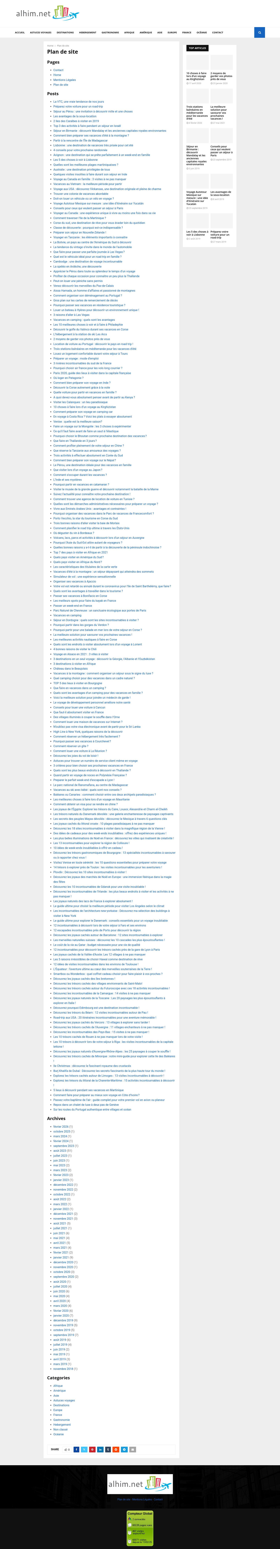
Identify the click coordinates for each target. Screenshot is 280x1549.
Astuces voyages (40, 32)
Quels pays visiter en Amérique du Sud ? (78, 557)
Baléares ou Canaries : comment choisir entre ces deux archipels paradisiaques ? (104, 794)
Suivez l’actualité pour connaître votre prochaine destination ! (91, 494)
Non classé (60, 1429)
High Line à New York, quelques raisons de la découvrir (88, 731)
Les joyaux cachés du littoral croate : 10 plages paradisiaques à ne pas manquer (103, 823)
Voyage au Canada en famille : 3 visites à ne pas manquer (89, 179)
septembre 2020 (63, 1276)
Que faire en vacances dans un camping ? (79, 688)
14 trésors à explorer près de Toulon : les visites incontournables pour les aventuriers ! (107, 867)
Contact (217, 32)
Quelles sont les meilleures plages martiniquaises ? (85, 164)
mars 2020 (60, 1305)
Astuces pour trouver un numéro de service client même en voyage (95, 760)
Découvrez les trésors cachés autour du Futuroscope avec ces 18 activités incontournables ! (111, 988)
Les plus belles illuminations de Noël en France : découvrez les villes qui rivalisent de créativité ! (113, 838)
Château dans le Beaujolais (70, 668)
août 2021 (59, 1223)
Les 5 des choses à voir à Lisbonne (75, 159)
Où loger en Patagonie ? (68, 378)
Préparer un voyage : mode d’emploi (76, 358)
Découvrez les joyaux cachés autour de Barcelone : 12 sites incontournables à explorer (107, 935)
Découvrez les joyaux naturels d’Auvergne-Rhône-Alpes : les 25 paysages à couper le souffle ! (112, 1051)
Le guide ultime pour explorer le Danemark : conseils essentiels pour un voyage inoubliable (110, 920)
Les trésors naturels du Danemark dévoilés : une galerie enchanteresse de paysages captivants (113, 814)
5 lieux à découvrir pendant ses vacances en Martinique (88, 1090)
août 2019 (59, 1340)
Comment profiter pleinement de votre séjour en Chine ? (88, 445)
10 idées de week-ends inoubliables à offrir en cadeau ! (88, 848)
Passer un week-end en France (72, 605)
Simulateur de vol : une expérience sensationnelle (84, 576)
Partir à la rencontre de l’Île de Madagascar (80, 140)
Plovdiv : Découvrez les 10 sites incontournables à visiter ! (89, 872)
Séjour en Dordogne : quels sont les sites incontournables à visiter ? (96, 620)
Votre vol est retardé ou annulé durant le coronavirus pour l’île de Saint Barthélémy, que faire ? (112, 586)
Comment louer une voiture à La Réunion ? (80, 751)
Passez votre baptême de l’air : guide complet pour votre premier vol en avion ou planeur (109, 1100)
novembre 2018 (63, 1369)
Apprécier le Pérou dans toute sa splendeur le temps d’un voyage (94, 271)
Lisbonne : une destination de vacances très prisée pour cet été (93, 145)
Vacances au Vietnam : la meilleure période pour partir (87, 184)
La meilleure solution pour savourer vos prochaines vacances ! (92, 634)
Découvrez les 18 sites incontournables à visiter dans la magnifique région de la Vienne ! (109, 828)
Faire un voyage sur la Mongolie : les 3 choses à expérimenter (92, 426)
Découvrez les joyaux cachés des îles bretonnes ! (84, 978)
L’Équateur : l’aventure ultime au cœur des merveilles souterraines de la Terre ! (102, 969)
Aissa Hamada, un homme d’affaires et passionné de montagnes (94, 290)
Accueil (20, 32)
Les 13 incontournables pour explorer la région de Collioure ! (91, 843)
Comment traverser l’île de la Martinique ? (79, 218)
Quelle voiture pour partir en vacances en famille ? (84, 392)
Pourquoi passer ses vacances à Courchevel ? (82, 741)
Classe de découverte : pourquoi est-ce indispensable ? (88, 227)
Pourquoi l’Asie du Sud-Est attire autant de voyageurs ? (87, 542)
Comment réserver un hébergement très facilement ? (86, 736)
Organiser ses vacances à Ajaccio (74, 581)
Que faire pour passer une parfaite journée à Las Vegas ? (89, 252)
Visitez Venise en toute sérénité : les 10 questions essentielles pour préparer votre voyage (109, 862)
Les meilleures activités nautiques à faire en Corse (85, 639)
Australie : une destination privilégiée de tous (81, 169)
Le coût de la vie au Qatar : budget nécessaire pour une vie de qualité (96, 945)
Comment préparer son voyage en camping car (83, 411)
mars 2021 (60, 1247)
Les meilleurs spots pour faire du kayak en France (84, 600)
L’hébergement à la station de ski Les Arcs (80, 334)
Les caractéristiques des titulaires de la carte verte (85, 567)
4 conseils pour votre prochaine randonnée (80, 150)
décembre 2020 (63, 1262)
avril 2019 (59, 1359)
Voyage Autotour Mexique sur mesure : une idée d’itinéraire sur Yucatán (98, 203)
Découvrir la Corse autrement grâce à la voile (81, 387)
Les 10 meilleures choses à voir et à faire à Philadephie (88, 324)
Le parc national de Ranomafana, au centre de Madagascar (90, 785)
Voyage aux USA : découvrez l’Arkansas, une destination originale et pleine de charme (107, 189)
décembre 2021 (63, 1214)
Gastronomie (110, 32)
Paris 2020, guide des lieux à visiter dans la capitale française (92, 373)
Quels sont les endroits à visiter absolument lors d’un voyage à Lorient (97, 644)
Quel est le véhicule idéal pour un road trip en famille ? (87, 256)
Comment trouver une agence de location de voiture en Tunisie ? (93, 499)
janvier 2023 (61, 1180)
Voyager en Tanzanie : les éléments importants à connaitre (90, 237)
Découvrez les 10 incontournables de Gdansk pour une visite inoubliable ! (99, 886)
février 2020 (61, 1310)
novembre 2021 (63, 1218)
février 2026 (61, 1126)
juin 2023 (59, 1160)
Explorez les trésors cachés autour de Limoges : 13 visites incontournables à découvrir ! (108, 1075)
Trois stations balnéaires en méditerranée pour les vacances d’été (94, 349)
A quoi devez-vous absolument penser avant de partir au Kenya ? (94, 397)
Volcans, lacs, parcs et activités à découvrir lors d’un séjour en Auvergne (98, 538)
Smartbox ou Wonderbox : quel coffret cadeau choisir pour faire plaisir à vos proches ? (107, 974)
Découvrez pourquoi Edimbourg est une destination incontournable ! (96, 1007)
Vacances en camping (67, 615)
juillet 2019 (60, 1344)
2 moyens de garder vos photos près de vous (81, 339)
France (186, 32)
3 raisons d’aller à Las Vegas (71, 315)
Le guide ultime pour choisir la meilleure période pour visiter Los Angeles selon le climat (108, 906)
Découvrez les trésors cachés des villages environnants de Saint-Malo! (97, 983)
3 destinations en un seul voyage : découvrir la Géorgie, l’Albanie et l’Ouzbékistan (104, 659)
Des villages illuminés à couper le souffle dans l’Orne (86, 717)
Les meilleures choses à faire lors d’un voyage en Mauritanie (91, 799)
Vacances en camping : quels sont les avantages (84, 320)
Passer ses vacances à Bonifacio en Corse (80, 596)
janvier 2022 (61, 1209)
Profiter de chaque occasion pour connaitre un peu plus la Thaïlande (96, 276)
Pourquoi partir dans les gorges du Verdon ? (81, 625)
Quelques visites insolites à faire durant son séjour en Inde (90, 174)
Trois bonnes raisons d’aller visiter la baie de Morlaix (86, 523)
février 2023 (61, 1175)
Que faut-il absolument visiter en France (78, 712)
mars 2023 (60, 1170)
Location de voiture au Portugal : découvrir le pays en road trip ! (93, 344)
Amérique (146, 32)
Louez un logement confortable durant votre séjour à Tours (90, 353)
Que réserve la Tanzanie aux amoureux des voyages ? (87, 450)
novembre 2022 (63, 1189)
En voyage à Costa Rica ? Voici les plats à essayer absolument (92, 416)
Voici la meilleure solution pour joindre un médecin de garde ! (92, 697)
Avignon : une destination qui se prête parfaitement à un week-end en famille (101, 155)
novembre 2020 (63, 1267)
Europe (172, 32)
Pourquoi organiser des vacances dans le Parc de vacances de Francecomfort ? (103, 513)
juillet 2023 (60, 1155)
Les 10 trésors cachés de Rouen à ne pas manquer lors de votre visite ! (98, 1037)
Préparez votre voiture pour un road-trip (78, 106)
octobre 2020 (61, 1272)
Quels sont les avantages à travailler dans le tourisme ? (88, 591)
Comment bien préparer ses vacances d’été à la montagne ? (91, 135)
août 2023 (59, 1150)
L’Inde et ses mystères (67, 479)
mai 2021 (59, 1238)
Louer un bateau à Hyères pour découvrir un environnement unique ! (96, 310)
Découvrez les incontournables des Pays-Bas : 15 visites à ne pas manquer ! (101, 1032)
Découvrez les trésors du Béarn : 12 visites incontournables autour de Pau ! (100, 1012)
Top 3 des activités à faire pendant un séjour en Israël (87, 126)
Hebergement (87, 32)
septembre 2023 (63, 1146)
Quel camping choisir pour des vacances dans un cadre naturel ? (94, 678)
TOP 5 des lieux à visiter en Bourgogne (77, 683)
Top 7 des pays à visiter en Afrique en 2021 (80, 552)
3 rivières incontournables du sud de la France (82, 363)
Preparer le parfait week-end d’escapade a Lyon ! (83, 780)
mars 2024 (60, 1136)
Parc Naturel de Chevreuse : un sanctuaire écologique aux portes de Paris (99, 610)
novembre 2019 (63, 1325)
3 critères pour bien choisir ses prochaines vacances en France (93, 765)
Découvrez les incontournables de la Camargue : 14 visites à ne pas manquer (102, 993)
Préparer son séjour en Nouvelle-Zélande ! (79, 232)
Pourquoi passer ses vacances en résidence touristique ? (89, 305)
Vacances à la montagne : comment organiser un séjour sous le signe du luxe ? (103, 673)
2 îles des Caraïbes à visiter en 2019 (76, 121)
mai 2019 (59, 1354)
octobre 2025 (61, 1131)
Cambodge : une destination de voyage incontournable (87, 261)
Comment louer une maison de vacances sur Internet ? (87, 722)
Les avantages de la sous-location (74, 116)
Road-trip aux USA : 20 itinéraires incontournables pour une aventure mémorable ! (104, 1017)
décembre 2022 (63, 1184)
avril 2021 (59, 1243)
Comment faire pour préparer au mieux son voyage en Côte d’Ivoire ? (96, 1095)
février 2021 (61, 1252)
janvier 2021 (61, 1257)
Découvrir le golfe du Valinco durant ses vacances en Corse (90, 329)
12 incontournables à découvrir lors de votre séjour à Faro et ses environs (99, 925)
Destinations (65, 32)
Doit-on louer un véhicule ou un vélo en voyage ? (83, 198)
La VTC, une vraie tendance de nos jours (78, 101)
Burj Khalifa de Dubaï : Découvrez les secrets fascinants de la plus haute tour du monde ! (109, 1071)
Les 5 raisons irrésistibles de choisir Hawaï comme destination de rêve (97, 959)
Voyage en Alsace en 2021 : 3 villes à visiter (80, 654)
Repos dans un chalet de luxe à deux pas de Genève (86, 1104)
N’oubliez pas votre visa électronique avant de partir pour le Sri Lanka (97, 726)
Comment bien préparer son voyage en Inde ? (82, 382)
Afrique (129, 32)
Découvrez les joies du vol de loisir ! (75, 755)
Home (57, 75)
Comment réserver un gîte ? (70, 746)
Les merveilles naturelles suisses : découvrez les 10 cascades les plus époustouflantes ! (109, 940)
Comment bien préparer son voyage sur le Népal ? (84, 460)
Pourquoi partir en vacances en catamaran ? (81, 484)
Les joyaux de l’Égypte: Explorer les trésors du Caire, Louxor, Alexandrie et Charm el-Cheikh (110, 809)
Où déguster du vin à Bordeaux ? (73, 533)
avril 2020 (59, 1301)
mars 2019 (60, 1364)
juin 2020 (59, 1291)
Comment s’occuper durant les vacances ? (80, 475)
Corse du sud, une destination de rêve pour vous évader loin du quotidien (99, 223)
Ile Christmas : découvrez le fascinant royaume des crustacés (92, 1066)
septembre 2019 (63, 1335)
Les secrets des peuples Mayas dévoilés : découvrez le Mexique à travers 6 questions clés (110, 819)
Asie (159, 32)
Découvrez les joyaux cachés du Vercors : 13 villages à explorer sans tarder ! (101, 1022)
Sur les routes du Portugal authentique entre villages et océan (92, 1109)
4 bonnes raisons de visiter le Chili (74, 649)
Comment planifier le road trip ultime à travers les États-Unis (91, 528)
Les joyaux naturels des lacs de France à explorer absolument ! (93, 901)
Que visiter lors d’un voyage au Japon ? (77, 470)
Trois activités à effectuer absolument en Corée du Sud (88, 455)
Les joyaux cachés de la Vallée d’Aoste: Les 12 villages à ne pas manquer (99, 954)
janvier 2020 (61, 1315)
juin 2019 (59, 1349)
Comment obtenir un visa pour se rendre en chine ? (85, 804)
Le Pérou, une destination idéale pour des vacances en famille (92, 465)
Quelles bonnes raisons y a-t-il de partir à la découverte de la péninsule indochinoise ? (107, 547)
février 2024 (61, 1141)
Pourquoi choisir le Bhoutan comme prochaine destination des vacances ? (100, 436)
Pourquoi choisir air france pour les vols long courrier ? (87, 368)
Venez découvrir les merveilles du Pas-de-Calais (83, 285)
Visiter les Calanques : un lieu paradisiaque (80, 402)
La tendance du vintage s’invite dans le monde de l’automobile (92, 247)
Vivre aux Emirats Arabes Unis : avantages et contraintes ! (89, 508)
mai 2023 (59, 1165)
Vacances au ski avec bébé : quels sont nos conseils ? (87, 790)
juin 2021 (59, 1233)
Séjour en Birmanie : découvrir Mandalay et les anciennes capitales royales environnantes (109, 130)
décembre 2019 (63, 1320)
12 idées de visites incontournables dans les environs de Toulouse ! (95, 964)
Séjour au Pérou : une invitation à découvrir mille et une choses (93, 111)
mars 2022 (60, 1204)
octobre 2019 (61, 1330)
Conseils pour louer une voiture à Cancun (79, 707)
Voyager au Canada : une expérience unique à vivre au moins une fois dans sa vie (104, 213)
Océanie (202, 32)
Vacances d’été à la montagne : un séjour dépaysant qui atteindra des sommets (103, 571)
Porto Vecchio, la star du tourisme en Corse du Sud (85, 518)
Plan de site (60, 84)
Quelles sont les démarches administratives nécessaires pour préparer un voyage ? (105, 504)
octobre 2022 (61, 1194)
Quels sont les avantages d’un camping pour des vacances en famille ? (98, 693)
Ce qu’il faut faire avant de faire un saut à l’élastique (86, 431)
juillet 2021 (60, 1228)
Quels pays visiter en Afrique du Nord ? (77, 562)
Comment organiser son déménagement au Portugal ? (87, 295)
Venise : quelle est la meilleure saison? (77, 421)
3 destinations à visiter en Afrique (74, 664)
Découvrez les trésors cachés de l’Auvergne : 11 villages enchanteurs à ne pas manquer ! (109, 1027)
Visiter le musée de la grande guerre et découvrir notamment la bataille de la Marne (106, 489)
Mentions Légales (64, 80)
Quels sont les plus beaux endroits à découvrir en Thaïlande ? (92, 770)
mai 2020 (59, 1296)
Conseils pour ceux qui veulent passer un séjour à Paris (88, 208)
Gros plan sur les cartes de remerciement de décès (85, 300)
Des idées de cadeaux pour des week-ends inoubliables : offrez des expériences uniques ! (109, 833)
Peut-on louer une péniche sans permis (78, 281)
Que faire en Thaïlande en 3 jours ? (75, 441)
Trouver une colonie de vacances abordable (80, 194)
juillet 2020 (60, 1286)
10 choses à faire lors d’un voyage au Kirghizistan (84, 407)
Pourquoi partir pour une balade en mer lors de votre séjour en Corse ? (97, 630)
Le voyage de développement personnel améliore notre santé (91, 702)
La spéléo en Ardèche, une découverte (77, 266)
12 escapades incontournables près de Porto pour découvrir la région (97, 930)
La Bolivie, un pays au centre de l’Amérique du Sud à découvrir (92, 242)
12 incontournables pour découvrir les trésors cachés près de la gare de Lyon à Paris (106, 949)
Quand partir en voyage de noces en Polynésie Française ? (90, 775)
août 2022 (59, 1199)
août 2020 (59, 1281)
